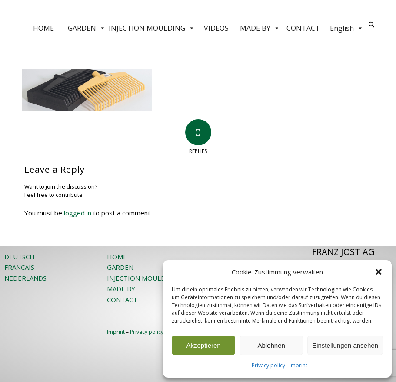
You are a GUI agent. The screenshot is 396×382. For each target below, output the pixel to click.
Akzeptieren (203, 345)
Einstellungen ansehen (345, 345)
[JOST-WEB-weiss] (198, 10)
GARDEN (87, 28)
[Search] (371, 25)
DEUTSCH (19, 256)
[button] (378, 272)
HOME (43, 28)
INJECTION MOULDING (152, 28)
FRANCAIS (19, 267)
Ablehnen (271, 345)
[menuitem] (371, 28)
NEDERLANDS (25, 278)
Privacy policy (268, 365)
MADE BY (260, 28)
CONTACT (303, 28)
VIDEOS (216, 28)
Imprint (298, 365)
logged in (77, 213)
